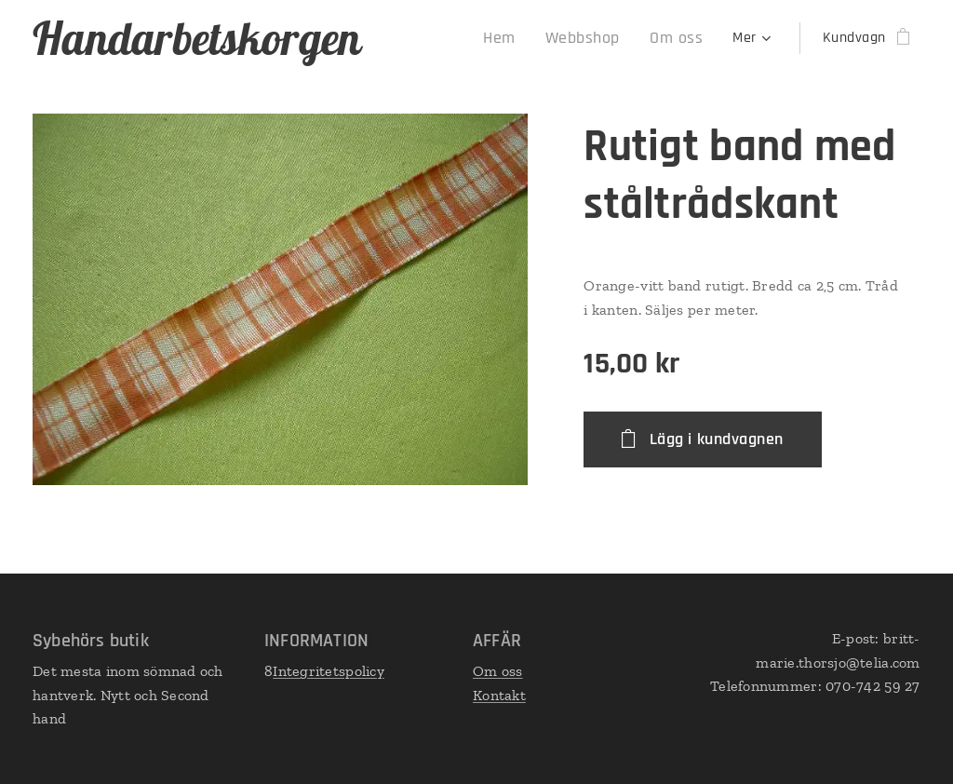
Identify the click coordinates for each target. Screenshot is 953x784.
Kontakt (499, 695)
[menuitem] (520, 38)
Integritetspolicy (328, 671)
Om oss (498, 671)
